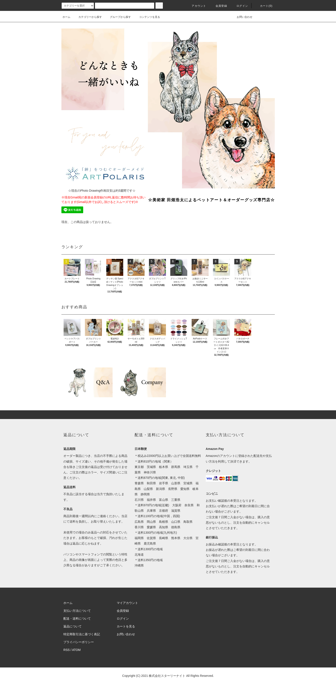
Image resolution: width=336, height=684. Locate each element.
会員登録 (218, 5)
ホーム (66, 16)
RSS (66, 650)
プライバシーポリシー (78, 642)
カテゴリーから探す (87, 16)
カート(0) (264, 5)
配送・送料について (77, 618)
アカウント (196, 5)
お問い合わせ (241, 16)
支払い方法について (77, 610)
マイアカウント (127, 603)
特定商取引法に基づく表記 (81, 634)
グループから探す (118, 16)
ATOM (76, 650)
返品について (72, 626)
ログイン (239, 5)
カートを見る (126, 626)
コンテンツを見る (147, 16)
